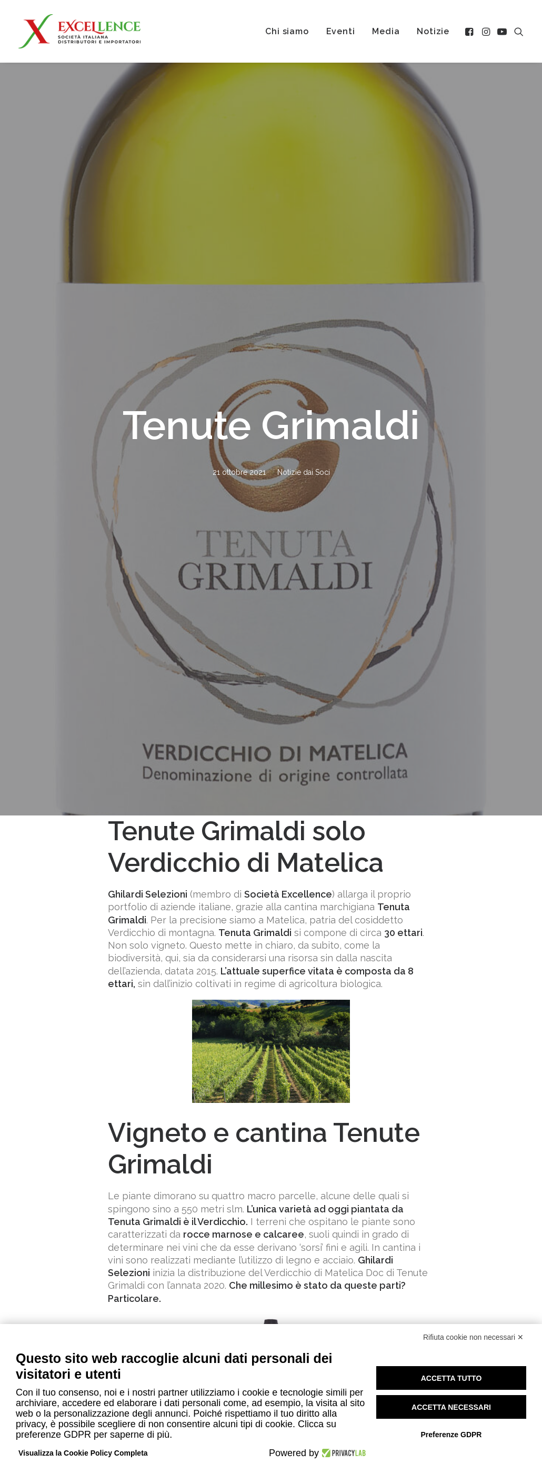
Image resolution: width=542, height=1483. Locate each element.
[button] (470, 31)
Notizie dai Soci (303, 194)
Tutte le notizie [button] (271, 1226)
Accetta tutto (451, 1378)
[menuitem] (287, 31)
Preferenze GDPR (451, 1434)
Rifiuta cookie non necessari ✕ (473, 1337)
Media (385, 31)
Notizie (433, 31)
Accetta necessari (451, 1407)
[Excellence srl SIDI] (79, 31)
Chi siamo (286, 31)
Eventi (340, 31)
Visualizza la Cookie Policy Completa (83, 1453)
